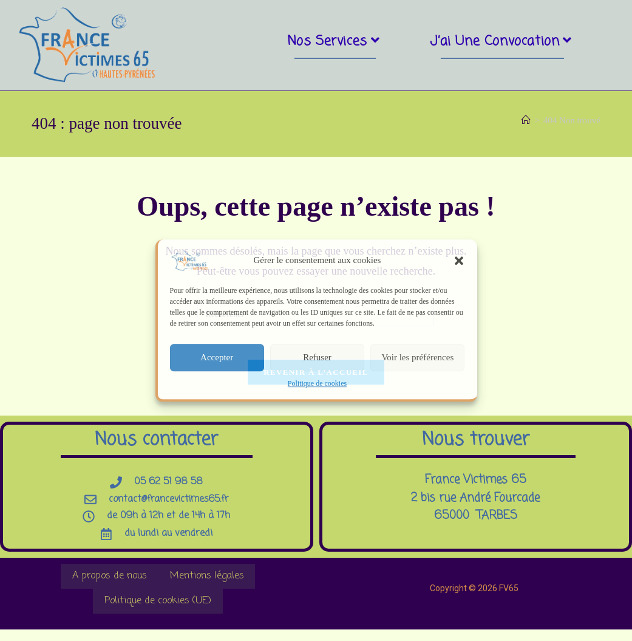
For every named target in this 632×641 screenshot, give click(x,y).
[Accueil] (526, 121)
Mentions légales (205, 583)
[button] (459, 261)
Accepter (216, 357)
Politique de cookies (317, 383)
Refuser (317, 357)
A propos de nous (112, 583)
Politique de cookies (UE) (157, 611)
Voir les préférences (417, 357)
